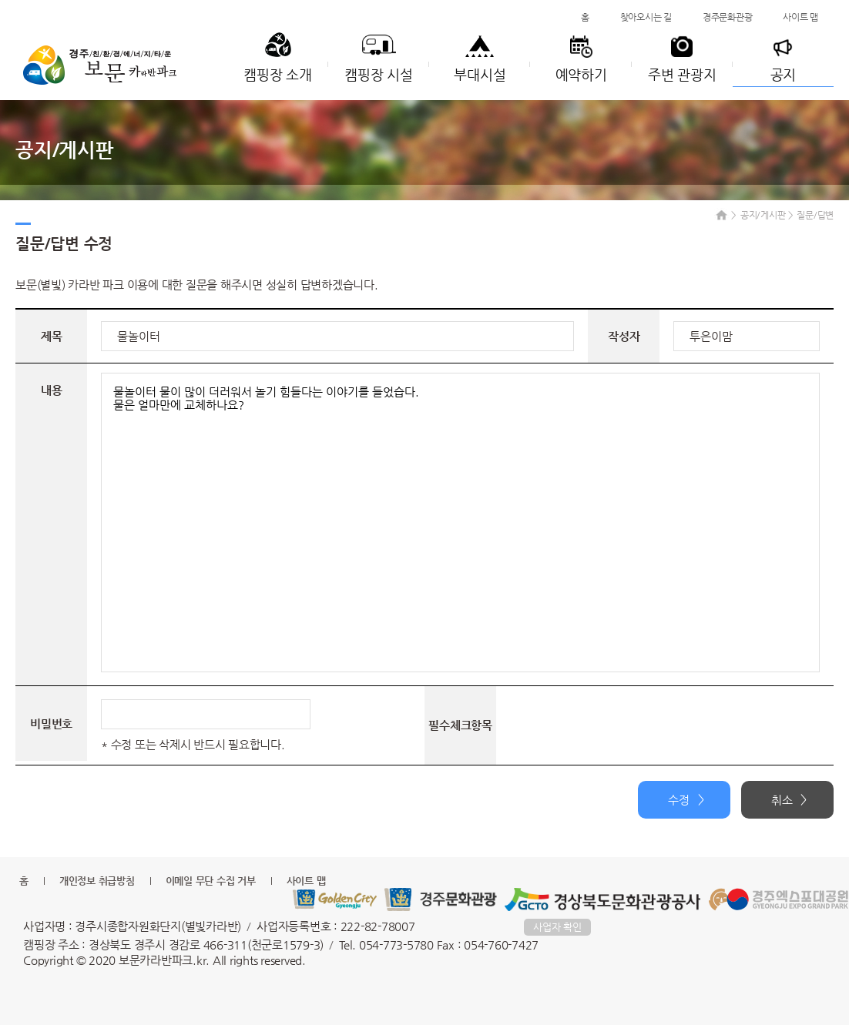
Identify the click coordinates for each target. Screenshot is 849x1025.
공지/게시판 (763, 214)
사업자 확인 (557, 927)
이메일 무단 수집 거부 (211, 880)
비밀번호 (51, 723)
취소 (782, 799)
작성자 (623, 336)
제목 (51, 336)
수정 (679, 799)
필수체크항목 (460, 725)
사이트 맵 (800, 17)
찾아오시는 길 (646, 17)
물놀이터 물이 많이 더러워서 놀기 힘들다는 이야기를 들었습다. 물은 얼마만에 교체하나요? (460, 522)
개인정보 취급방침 (97, 880)
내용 (51, 390)
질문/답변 (815, 214)
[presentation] (627, 725)
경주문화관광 (728, 17)
